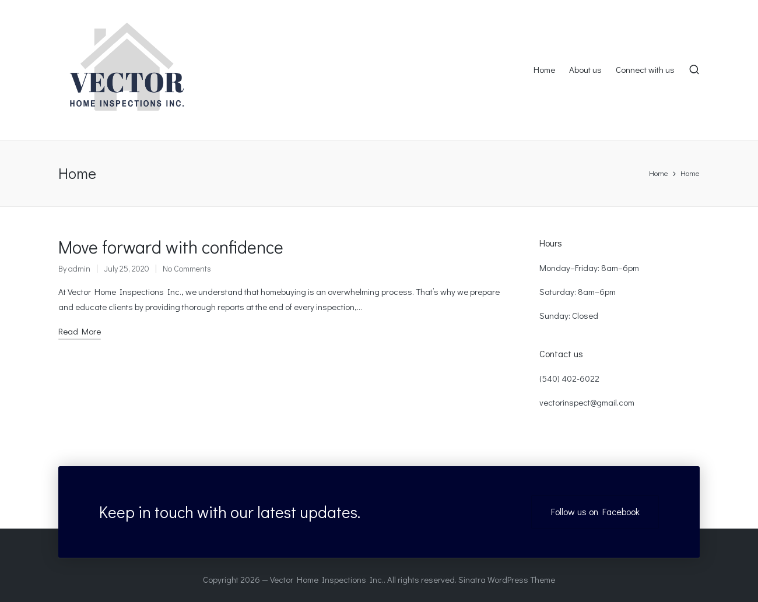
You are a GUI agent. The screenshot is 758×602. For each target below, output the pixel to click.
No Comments (187, 268)
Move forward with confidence (170, 246)
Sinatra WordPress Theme (506, 579)
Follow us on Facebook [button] (595, 511)
